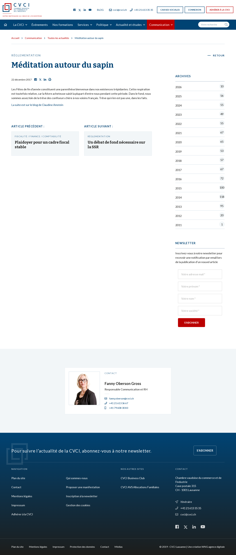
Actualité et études (129, 24)
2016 (200, 179)
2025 (200, 96)
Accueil (15, 37)
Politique (102, 24)
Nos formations (62, 24)
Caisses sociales (170, 10)
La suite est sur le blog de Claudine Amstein (37, 105)
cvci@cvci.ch (118, 9)
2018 (200, 161)
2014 (200, 197)
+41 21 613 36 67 (116, 403)
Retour (219, 55)
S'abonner (205, 450)
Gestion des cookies (78, 505)
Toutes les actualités (58, 37)
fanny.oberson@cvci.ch (119, 398)
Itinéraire (183, 501)
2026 (200, 87)
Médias (118, 546)
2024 (200, 105)
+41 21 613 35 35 (141, 9)
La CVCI (18, 24)
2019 (200, 151)
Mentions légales (21, 496)
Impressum (18, 505)
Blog (100, 9)
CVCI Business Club (133, 478)
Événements (39, 24)
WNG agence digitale (213, 546)
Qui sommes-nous (77, 478)
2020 (200, 142)
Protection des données (82, 546)
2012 (200, 216)
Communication (159, 24)
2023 (200, 114)
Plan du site (18, 478)
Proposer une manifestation (83, 487)
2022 (200, 124)
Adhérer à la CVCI (220, 10)
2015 (200, 188)
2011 (200, 225)
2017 (200, 170)
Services (83, 24)
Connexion (194, 10)
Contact (16, 487)
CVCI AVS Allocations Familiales (140, 487)
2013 (200, 206)
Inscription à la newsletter (82, 496)
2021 (200, 133)
